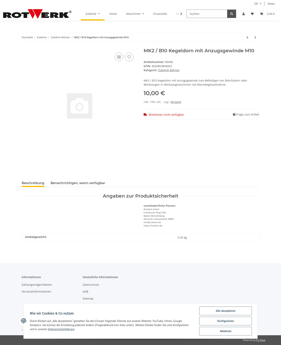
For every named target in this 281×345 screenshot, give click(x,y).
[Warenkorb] (267, 13)
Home (113, 14)
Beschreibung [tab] (33, 183)
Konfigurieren (225, 321)
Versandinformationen (36, 291)
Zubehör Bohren (169, 70)
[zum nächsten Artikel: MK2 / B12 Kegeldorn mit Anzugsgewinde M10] (255, 37)
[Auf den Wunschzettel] (129, 57)
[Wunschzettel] (252, 13)
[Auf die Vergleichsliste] (119, 57)
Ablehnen (225, 331)
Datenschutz (91, 284)
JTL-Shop (260, 340)
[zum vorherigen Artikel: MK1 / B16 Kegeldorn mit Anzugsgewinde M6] (247, 37)
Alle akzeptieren (225, 310)
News (271, 3)
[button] (243, 13)
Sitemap (88, 298)
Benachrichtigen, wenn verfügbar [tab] (78, 183)
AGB (85, 291)
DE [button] (256, 3)
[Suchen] (207, 14)
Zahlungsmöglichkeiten (37, 284)
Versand (175, 102)
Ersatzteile (160, 14)
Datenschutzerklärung (61, 329)
